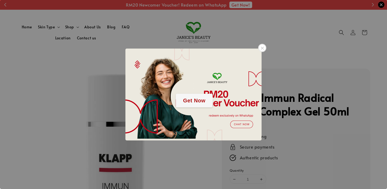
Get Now (194, 100)
